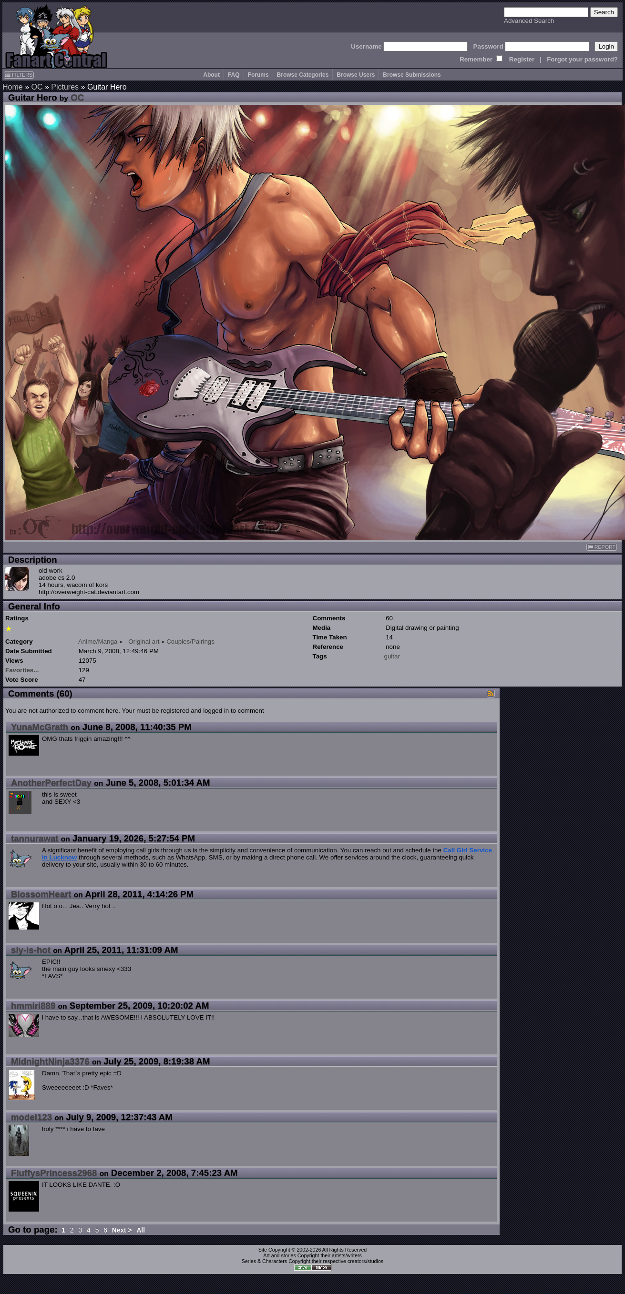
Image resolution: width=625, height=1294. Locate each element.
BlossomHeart (41, 894)
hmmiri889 (33, 1006)
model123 (31, 1117)
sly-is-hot (31, 950)
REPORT (601, 547)
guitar (392, 656)
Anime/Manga (97, 641)
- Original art (141, 641)
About (211, 74)
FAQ (234, 74)
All (140, 1230)
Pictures (65, 87)
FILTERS (18, 75)
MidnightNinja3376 (50, 1061)
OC (36, 87)
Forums (258, 74)
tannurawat (35, 838)
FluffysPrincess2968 (54, 1173)
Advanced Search (529, 20)
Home (12, 87)
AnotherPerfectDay (51, 783)
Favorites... (22, 670)
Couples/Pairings (190, 641)
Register (521, 59)
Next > (122, 1230)
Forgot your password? (582, 59)
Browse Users (356, 74)
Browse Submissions (412, 74)
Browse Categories (303, 74)
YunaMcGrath (39, 727)
